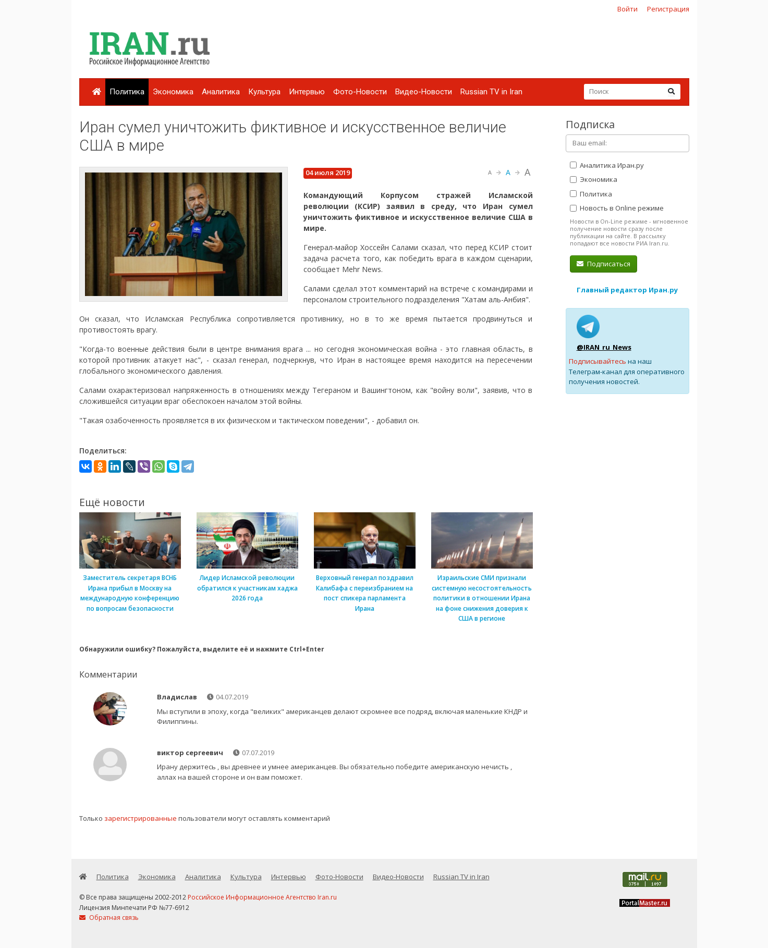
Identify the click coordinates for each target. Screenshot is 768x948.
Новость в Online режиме (617, 208)
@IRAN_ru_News (604, 347)
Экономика (173, 91)
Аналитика (221, 91)
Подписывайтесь (597, 361)
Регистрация (668, 9)
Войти (627, 9)
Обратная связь (109, 917)
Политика (126, 91)
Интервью (307, 91)
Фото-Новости (360, 91)
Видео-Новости (423, 91)
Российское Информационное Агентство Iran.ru (262, 897)
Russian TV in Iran (491, 91)
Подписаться (603, 263)
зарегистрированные (140, 818)
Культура (264, 91)
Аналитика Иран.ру (607, 165)
